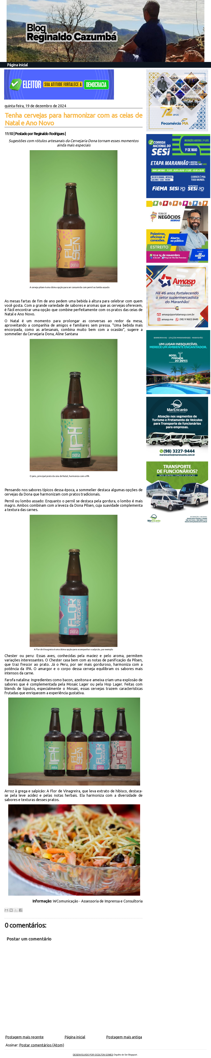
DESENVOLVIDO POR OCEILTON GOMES (93, 1055)
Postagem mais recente (24, 1037)
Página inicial (17, 65)
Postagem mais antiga (124, 1037)
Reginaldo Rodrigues (49, 134)
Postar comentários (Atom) (41, 1045)
